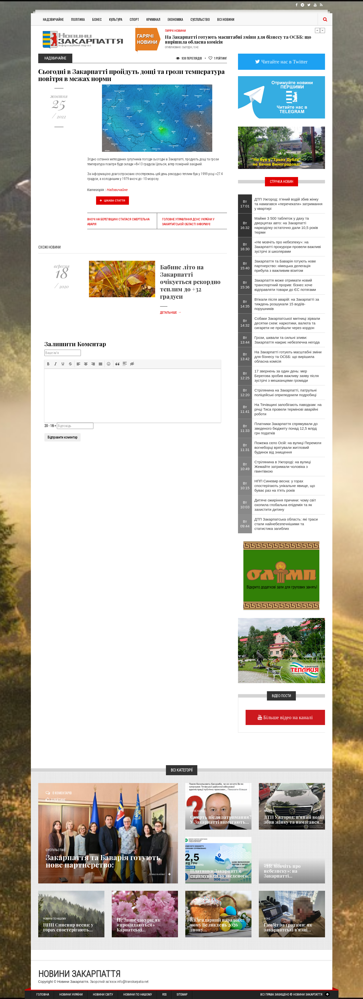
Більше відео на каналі (287, 717)
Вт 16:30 (245, 246)
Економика (196, 865)
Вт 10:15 (245, 485)
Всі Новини (225, 19)
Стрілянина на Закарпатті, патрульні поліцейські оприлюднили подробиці (285, 392)
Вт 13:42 (245, 356)
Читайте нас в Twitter (284, 61)
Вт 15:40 (245, 265)
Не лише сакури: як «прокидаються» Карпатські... (138, 925)
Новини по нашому (54, 918)
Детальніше (170, 312)
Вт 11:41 (245, 409)
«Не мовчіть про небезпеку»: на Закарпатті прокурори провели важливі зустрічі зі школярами (287, 246)
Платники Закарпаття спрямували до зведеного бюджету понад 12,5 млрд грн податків (286, 428)
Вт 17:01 (245, 203)
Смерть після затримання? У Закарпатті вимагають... (220, 819)
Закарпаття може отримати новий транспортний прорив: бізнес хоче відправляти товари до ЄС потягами (285, 285)
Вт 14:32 (245, 323)
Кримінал (153, 19)
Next (322, 30)
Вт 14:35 (245, 303)
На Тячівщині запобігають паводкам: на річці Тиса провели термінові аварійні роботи (288, 409)
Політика (78, 19)
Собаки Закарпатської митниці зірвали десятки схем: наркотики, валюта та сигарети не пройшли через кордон (287, 323)
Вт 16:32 (245, 225)
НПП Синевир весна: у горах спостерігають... (68, 927)
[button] (48, 364)
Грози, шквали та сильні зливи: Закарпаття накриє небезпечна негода (287, 339)
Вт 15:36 (245, 284)
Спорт (134, 19)
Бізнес (97, 19)
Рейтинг (218, 58)
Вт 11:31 (245, 447)
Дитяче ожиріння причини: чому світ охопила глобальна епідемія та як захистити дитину (285, 504)
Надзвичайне (53, 19)
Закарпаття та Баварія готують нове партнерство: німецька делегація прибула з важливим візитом (285, 266)
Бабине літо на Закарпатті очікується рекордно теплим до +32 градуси (190, 281)
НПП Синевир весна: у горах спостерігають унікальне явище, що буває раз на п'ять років (284, 485)
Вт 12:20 (245, 392)
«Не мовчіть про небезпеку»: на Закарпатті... (282, 871)
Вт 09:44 (245, 523)
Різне (267, 918)
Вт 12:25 (245, 375)
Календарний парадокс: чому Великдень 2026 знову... (217, 925)
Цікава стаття (112, 200)
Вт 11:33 (245, 428)
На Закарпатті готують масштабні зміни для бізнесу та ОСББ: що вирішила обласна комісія (238, 39)
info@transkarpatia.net (133, 982)
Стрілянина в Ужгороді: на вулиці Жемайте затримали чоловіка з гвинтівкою (282, 466)
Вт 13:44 (245, 339)
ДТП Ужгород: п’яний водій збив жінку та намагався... (294, 819)
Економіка (175, 19)
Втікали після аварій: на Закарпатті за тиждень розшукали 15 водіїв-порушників (286, 304)
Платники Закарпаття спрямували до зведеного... (220, 873)
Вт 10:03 (245, 504)
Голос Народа (197, 811)
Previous (317, 30)
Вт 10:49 (245, 466)
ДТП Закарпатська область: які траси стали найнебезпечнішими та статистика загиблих (286, 524)
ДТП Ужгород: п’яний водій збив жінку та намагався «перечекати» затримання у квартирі (288, 204)
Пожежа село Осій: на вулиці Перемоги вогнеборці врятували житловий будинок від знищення (287, 447)
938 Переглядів (189, 58)
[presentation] (48, 364)
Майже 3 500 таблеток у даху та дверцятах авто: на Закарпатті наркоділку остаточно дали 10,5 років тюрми (286, 225)
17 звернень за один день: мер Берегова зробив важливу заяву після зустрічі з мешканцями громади (286, 375)
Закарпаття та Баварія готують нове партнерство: (103, 860)
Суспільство (200, 19)
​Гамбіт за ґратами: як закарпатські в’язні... (288, 927)
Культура (115, 19)
